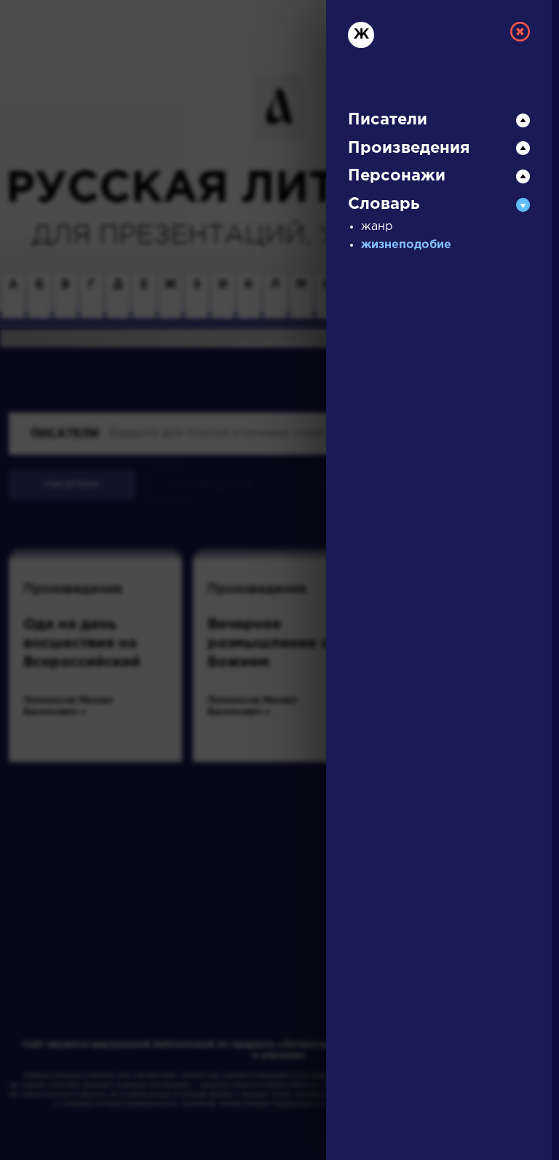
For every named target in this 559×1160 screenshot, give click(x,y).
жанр (377, 226)
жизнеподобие (406, 244)
